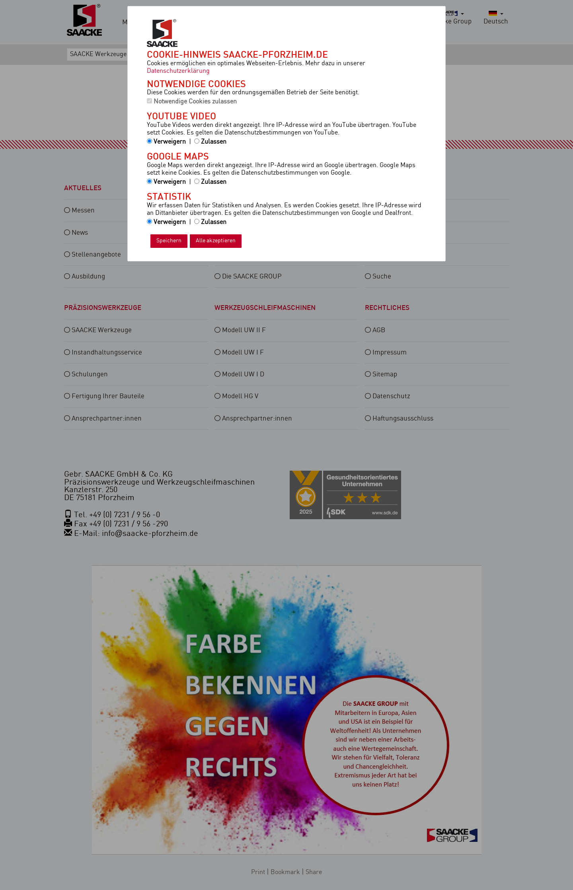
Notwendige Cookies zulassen (192, 101)
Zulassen (210, 141)
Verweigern (166, 141)
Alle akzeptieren (216, 240)
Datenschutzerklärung (178, 71)
